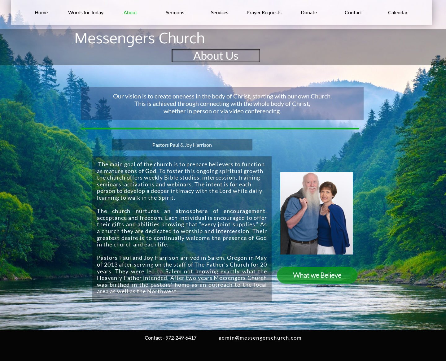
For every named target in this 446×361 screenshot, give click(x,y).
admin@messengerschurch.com (260, 338)
